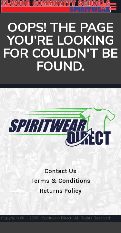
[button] (103, 6)
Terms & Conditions (60, 180)
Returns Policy (60, 190)
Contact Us (60, 171)
